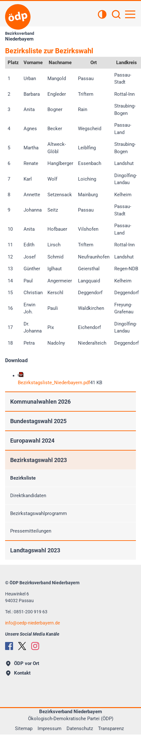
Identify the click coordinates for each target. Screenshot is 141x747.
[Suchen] (116, 15)
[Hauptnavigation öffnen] (130, 14)
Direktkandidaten (28, 495)
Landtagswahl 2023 (35, 550)
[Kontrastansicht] (102, 15)
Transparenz (111, 728)
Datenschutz (80, 728)
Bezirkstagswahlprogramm (38, 513)
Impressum (49, 728)
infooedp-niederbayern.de (32, 622)
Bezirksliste (23, 478)
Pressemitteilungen (30, 531)
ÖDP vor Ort (22, 663)
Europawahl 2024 (32, 440)
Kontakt (18, 673)
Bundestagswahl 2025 (38, 421)
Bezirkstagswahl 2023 (38, 460)
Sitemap (23, 728)
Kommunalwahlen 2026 (40, 401)
